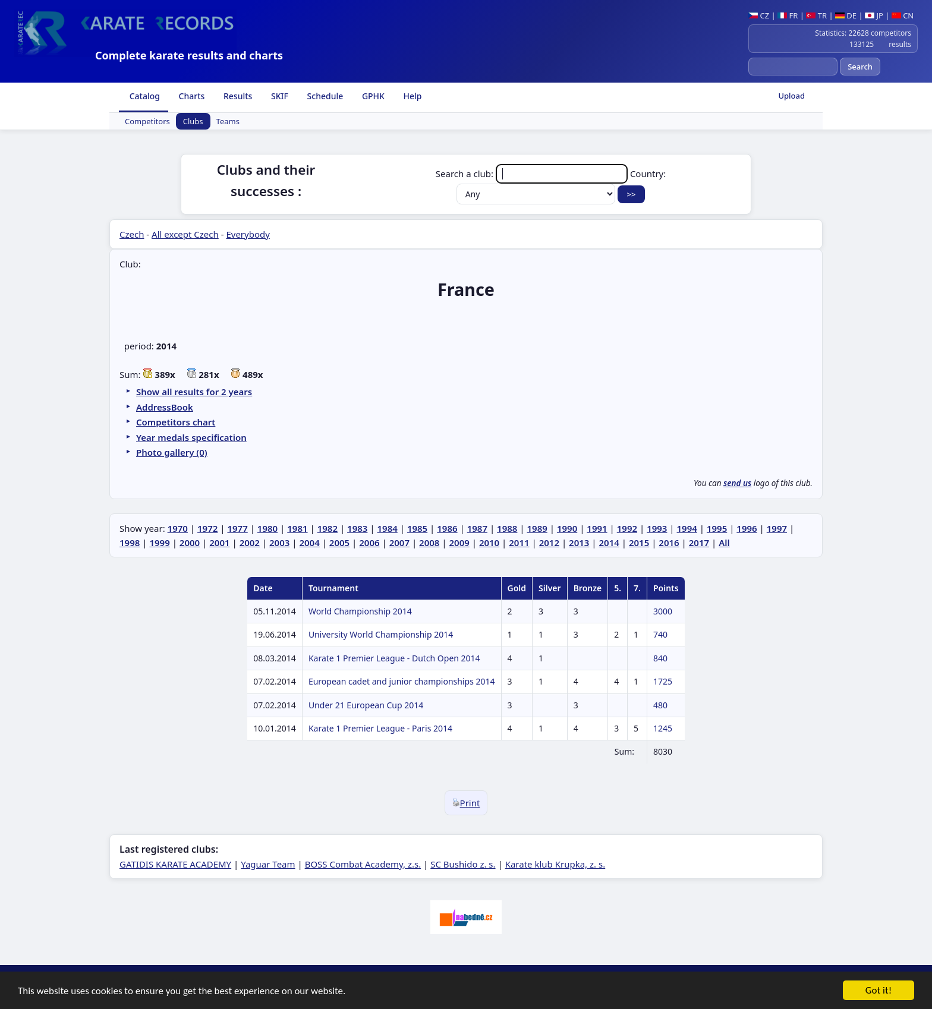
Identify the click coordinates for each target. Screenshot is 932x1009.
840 (660, 658)
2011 (519, 542)
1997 (777, 528)
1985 (417, 528)
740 (660, 634)
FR (787, 15)
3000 (662, 611)
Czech (131, 234)
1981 (297, 528)
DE (846, 15)
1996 (746, 528)
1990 (567, 528)
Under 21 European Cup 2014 (365, 705)
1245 (662, 728)
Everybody (247, 234)
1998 (129, 542)
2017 (699, 542)
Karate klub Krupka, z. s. (555, 864)
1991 (597, 528)
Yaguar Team (268, 864)
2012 (549, 542)
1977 (237, 528)
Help (411, 96)
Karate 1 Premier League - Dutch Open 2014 (394, 658)
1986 (447, 528)
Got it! (878, 991)
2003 (279, 542)
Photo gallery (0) (171, 452)
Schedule (324, 96)
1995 (717, 528)
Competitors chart (175, 422)
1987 (477, 528)
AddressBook (164, 407)
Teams (228, 121)
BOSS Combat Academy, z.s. (363, 864)
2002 (250, 542)
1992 (627, 528)
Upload (791, 95)
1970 (178, 528)
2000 (190, 542)
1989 (537, 528)
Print (466, 803)
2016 (669, 542)
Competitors (147, 121)
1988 (507, 528)
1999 (159, 542)
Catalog (143, 96)
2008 (429, 542)
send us (737, 483)
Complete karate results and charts (189, 55)
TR (816, 15)
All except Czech (185, 234)
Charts (190, 96)
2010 (489, 542)
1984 (387, 528)
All (724, 542)
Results (236, 96)
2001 (219, 542)
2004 (309, 542)
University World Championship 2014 (380, 634)
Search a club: (533, 173)
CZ (758, 15)
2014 (609, 542)
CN (903, 15)
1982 (327, 528)
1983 (357, 528)
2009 (459, 542)
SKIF (278, 96)
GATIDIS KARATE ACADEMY (175, 864)
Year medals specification (191, 437)
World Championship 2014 (360, 611)
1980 (267, 528)
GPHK (372, 96)
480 (660, 705)
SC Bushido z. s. (462, 864)
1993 (657, 528)
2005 (339, 542)
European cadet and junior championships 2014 (401, 681)
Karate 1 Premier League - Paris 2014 (380, 728)
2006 (369, 542)
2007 (399, 542)
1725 (662, 681)
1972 (207, 528)
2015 (639, 542)
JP (874, 15)
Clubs (193, 121)
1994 (687, 528)
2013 (579, 542)
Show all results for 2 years (194, 392)
